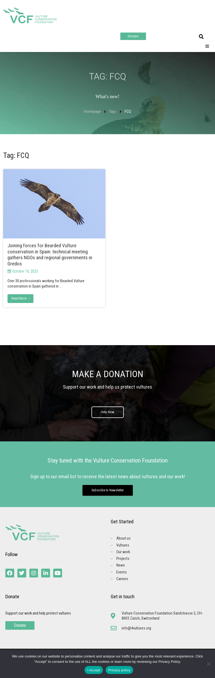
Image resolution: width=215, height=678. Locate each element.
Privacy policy (119, 670)
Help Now (107, 412)
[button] (201, 37)
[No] (208, 664)
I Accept (93, 670)
